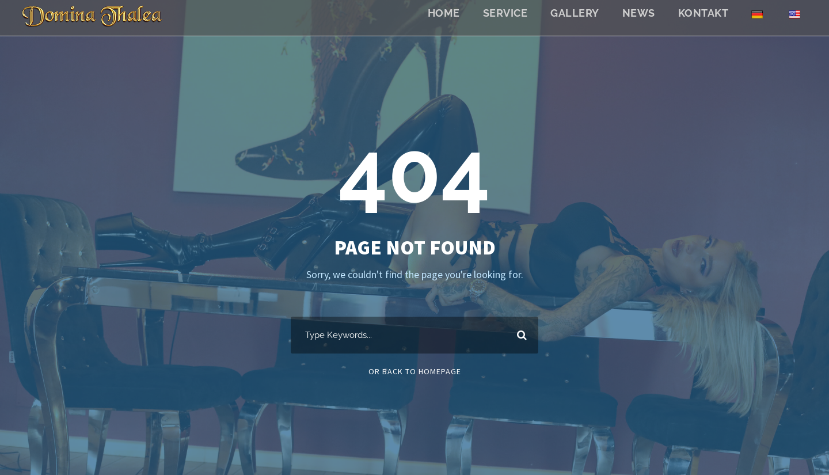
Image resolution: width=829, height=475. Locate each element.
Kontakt (703, 13)
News (638, 13)
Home (444, 13)
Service (505, 13)
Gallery (574, 13)
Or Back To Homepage (414, 371)
